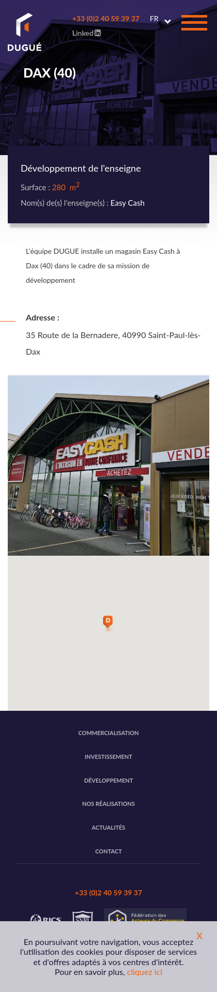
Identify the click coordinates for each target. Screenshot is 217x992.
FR (154, 18)
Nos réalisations (108, 803)
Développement (108, 780)
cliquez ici (144, 971)
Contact (108, 851)
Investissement (108, 756)
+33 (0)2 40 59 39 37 (106, 18)
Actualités (109, 827)
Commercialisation (108, 732)
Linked (86, 32)
